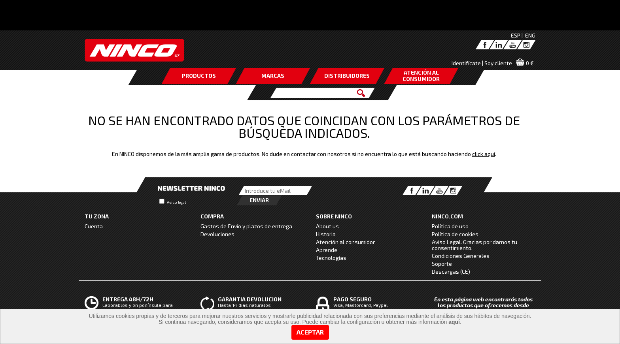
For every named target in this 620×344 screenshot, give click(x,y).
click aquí (489, 27)
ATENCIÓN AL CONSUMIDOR (421, 75)
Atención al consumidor (345, 242)
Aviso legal (176, 202)
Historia (326, 234)
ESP (515, 35)
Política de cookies (455, 234)
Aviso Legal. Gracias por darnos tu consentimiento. (474, 245)
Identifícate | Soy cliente (482, 63)
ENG (530, 35)
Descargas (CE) (451, 271)
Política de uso (450, 226)
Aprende (326, 249)
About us (327, 226)
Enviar (259, 200)
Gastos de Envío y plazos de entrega (246, 226)
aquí (454, 322)
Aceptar (310, 332)
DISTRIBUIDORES (347, 75)
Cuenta (94, 226)
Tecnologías (331, 257)
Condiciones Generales (461, 255)
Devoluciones (217, 234)
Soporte (442, 263)
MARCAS (272, 75)
